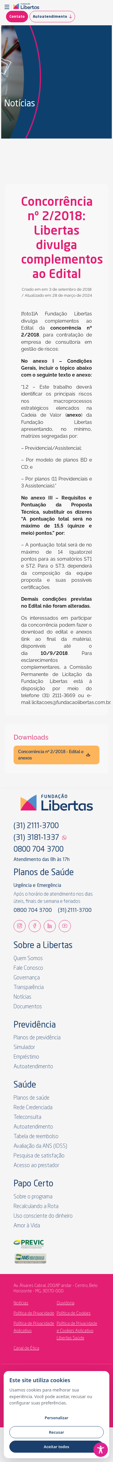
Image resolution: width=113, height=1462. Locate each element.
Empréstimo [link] (26, 1057)
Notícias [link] (22, 997)
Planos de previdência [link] (37, 1038)
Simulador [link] (24, 1047)
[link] (26, 7)
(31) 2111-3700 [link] (36, 826)
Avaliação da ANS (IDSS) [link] (40, 1146)
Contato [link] (17, 17)
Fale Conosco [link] (28, 968)
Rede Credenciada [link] (33, 1107)
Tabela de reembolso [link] (36, 1136)
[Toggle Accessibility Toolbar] (100, 1449)
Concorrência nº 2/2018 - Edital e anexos (54, 754)
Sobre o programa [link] (33, 1197)
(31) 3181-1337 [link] (36, 838)
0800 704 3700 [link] (39, 849)
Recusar (56, 1432)
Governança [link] (27, 978)
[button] (8, 7)
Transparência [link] (29, 987)
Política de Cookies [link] (74, 1313)
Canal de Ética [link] (26, 1348)
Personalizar (56, 1417)
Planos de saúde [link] (31, 1098)
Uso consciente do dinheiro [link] (43, 1216)
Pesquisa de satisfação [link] (39, 1156)
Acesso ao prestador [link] (36, 1165)
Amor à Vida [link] (27, 1226)
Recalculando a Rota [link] (36, 1206)
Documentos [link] (28, 1007)
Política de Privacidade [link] (34, 1313)
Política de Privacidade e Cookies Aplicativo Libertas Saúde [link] (77, 1331)
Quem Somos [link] (28, 958)
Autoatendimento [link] (54, 16)
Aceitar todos (56, 1446)
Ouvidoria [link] (65, 1303)
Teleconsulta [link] (27, 1117)
